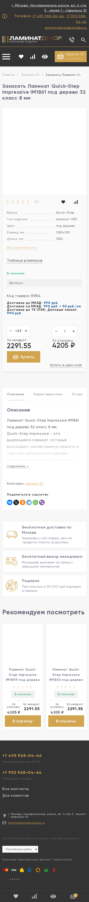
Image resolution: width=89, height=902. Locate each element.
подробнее (18, 466)
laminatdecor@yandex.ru (66, 27)
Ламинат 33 (30, 74)
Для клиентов (15, 795)
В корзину (23, 721)
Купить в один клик (66, 365)
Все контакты (15, 789)
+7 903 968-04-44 (22, 772)
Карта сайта (63, 859)
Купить (23, 357)
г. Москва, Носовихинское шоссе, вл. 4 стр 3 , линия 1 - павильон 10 (49, 7)
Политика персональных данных (26, 859)
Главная (8, 74)
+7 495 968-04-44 (48, 16)
